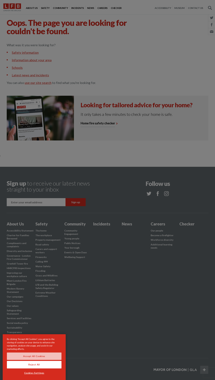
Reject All (34, 374)
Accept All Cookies (34, 365)
